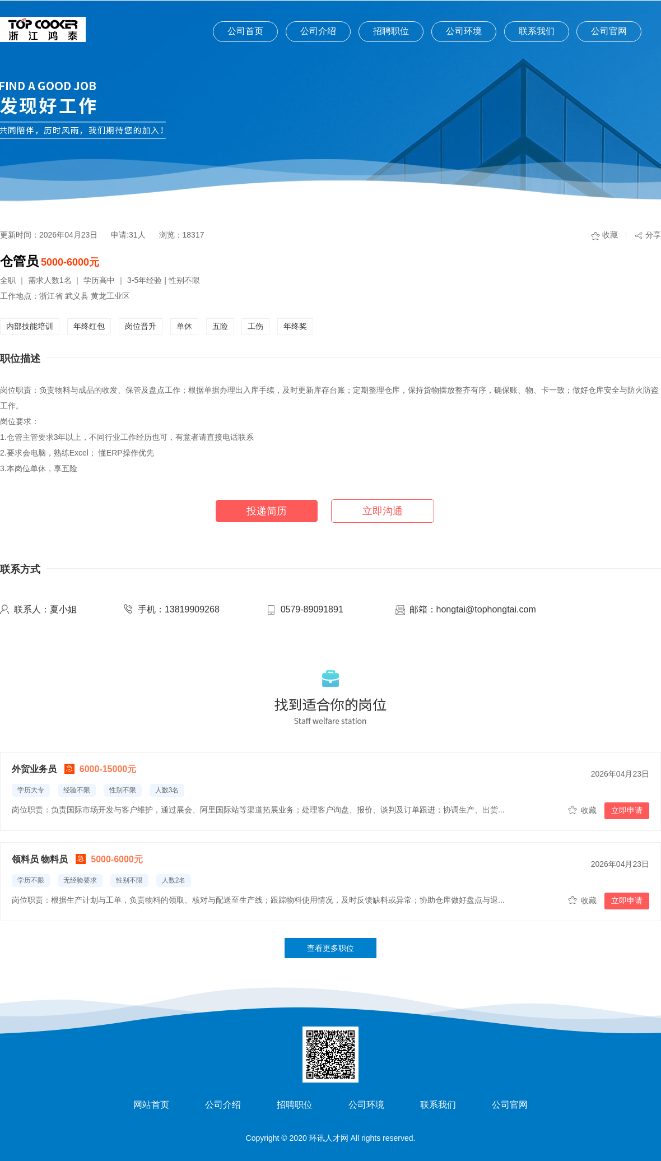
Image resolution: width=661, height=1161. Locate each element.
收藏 (610, 234)
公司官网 (609, 31)
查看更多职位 (330, 948)
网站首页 (151, 1104)
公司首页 (245, 31)
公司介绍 (318, 31)
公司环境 (464, 31)
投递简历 (266, 511)
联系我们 (537, 31)
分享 (653, 234)
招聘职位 (391, 31)
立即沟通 (382, 511)
